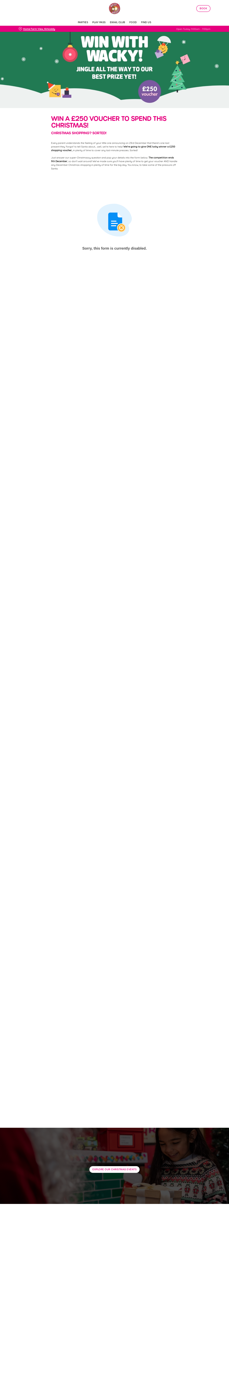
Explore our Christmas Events (114, 1169)
